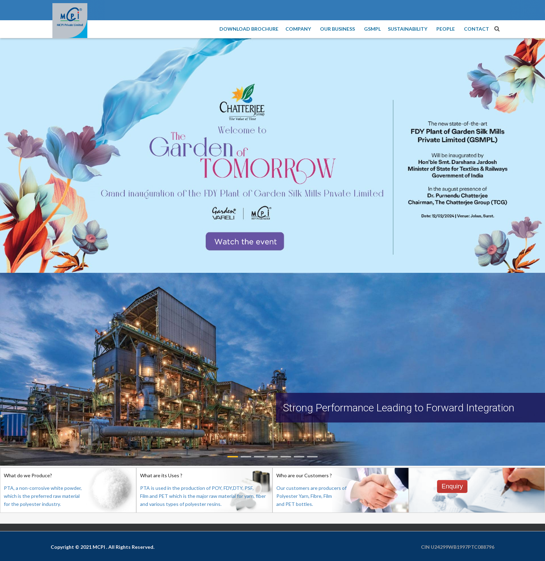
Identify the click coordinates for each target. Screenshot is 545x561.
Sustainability (408, 29)
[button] (232, 456)
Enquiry (452, 486)
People (446, 29)
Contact (476, 29)
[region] (272, 369)
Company (299, 29)
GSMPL (372, 29)
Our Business (338, 29)
